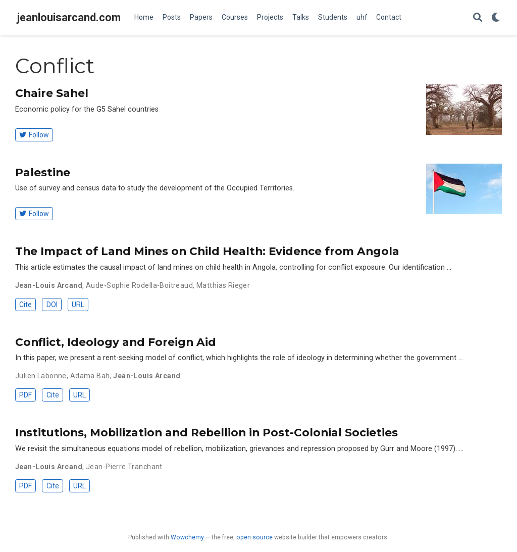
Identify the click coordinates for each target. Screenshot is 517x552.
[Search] (477, 18)
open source (254, 537)
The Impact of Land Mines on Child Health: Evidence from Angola (207, 251)
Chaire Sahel (51, 92)
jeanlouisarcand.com (69, 17)
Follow (34, 135)
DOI (52, 304)
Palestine (42, 172)
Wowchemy (187, 537)
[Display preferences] (495, 18)
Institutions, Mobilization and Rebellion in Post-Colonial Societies (206, 432)
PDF (25, 395)
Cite (25, 304)
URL (78, 304)
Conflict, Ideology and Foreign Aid (115, 341)
